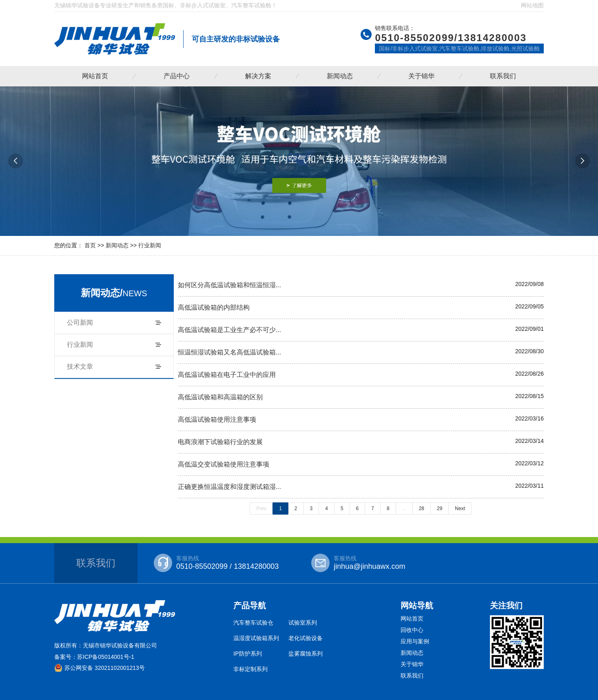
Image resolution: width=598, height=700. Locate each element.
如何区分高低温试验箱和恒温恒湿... (229, 284)
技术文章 (80, 366)
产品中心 (177, 76)
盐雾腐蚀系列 (305, 653)
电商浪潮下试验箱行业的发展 (220, 441)
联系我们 (503, 76)
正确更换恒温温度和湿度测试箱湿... (229, 486)
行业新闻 (149, 245)
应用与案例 (415, 641)
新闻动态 (340, 76)
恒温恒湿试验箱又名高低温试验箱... (229, 352)
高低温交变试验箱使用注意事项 (223, 464)
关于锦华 (421, 76)
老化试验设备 (305, 638)
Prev (261, 508)
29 (439, 508)
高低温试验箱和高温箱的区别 (220, 397)
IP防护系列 (247, 653)
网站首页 (95, 76)
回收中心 (412, 630)
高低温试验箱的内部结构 (214, 307)
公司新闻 (80, 322)
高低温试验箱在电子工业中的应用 (227, 374)
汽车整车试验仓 (253, 622)
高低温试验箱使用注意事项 (217, 419)
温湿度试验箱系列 (256, 638)
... (404, 508)
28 (421, 508)
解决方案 (258, 76)
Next (460, 508)
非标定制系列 (250, 669)
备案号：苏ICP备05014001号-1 (94, 657)
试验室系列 (302, 622)
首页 (90, 245)
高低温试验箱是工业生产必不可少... (229, 329)
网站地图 (532, 5)
